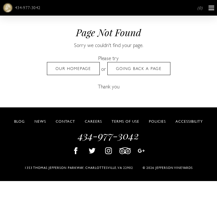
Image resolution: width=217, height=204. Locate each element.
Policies (157, 121)
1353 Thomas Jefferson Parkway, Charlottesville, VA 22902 (79, 167)
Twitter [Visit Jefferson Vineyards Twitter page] (92, 150)
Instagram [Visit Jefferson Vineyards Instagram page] (108, 150)
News (40, 121)
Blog (19, 121)
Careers (93, 121)
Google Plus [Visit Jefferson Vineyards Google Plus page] (141, 150)
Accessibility (189, 121)
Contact (65, 121)
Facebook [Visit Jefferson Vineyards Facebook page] (76, 150)
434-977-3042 (27, 7)
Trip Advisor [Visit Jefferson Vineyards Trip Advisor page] (125, 150)
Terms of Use (125, 121)
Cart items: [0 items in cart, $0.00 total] (200, 8)
